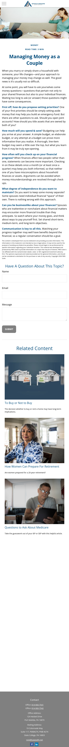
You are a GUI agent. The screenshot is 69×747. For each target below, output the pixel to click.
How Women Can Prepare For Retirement (32, 466)
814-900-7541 (37, 705)
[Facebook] (32, 744)
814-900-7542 (37, 708)
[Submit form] (9, 329)
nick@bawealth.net (34, 740)
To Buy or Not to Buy (18, 403)
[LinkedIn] (36, 744)
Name (5, 271)
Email (5, 288)
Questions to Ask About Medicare (26, 527)
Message (7, 304)
